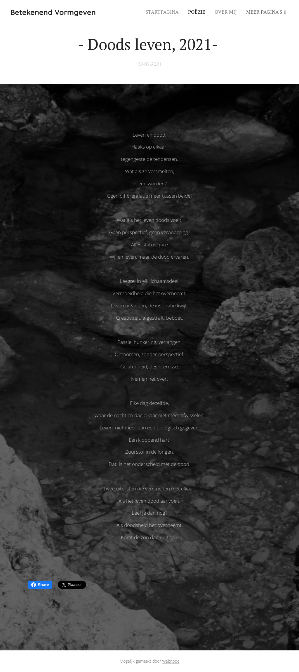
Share (40, 584)
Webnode (171, 661)
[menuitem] (163, 12)
